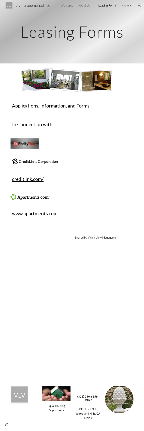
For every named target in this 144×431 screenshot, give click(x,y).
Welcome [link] (67, 5)
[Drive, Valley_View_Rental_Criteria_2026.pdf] (40, 301)
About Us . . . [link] (85, 5)
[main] (71, 31)
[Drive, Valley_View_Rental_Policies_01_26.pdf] (40, 355)
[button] (139, 5)
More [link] (125, 5)
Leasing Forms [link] (107, 5)
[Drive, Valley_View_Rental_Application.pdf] (40, 252)
